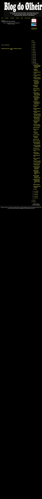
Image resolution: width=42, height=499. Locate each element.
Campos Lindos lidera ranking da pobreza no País (36, 93)
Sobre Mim (7, 17)
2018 (33, 45)
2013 (33, 54)
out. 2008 (35, 192)
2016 (33, 49)
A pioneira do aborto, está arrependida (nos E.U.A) (37, 66)
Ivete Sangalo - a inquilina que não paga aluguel (36, 102)
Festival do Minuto (36, 184)
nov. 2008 (35, 191)
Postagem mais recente (5, 48)
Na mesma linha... (36, 148)
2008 (33, 62)
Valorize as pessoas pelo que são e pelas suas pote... (36, 117)
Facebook (17, 17)
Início (2, 17)
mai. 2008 (35, 197)
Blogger (38, 204)
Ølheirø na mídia (36, 139)
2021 (33, 44)
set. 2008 (35, 194)
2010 (33, 59)
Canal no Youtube (28, 17)
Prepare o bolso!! (36, 88)
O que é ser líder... (36, 134)
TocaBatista (12, 17)
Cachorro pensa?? (36, 127)
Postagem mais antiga (17, 48)
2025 (33, 42)
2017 (33, 47)
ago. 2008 (35, 196)
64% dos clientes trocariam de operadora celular (36, 176)
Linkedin (33, 17)
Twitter (22, 17)
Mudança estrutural (36, 140)
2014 (33, 52)
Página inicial (11, 49)
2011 (33, 57)
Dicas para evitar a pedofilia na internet (36, 121)
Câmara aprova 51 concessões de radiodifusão (36, 167)
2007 (33, 200)
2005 (33, 201)
